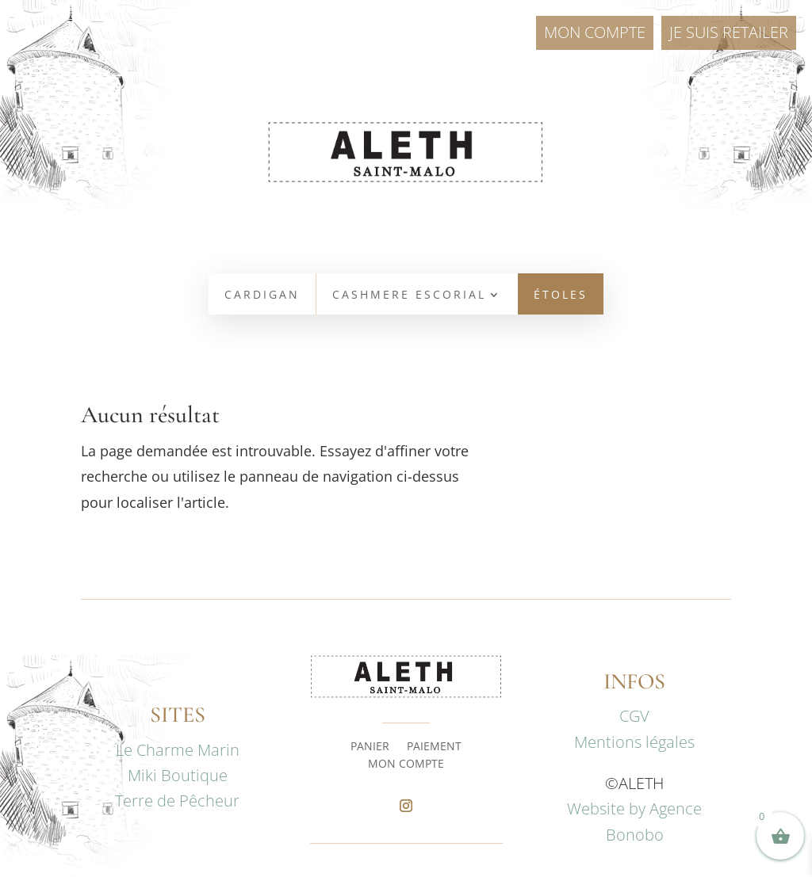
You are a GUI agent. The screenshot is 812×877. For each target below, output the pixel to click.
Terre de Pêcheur (177, 800)
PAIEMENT (434, 747)
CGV (634, 715)
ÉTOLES (561, 295)
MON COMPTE (406, 764)
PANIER (369, 747)
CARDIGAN (262, 295)
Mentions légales (634, 742)
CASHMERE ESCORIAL (409, 295)
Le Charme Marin (177, 750)
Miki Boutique (178, 775)
